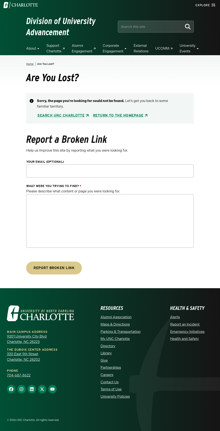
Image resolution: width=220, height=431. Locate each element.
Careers (107, 375)
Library (106, 353)
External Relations (141, 48)
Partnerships (111, 368)
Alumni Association (116, 317)
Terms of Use (111, 389)
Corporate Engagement (113, 48)
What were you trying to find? (53, 186)
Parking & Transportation (121, 332)
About (31, 48)
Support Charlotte (53, 48)
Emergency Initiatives (187, 332)
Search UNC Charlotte (60, 115)
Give (104, 360)
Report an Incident (185, 324)
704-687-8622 (19, 375)
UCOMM (162, 48)
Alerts (175, 317)
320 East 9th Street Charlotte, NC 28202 (23, 357)
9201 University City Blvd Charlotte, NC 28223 (27, 339)
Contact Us (110, 382)
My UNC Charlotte (115, 339)
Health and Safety (184, 339)
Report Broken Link (54, 268)
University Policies (115, 396)
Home (30, 63)
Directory (108, 346)
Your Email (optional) (45, 161)
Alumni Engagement (82, 48)
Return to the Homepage (118, 115)
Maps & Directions (115, 324)
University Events (188, 48)
